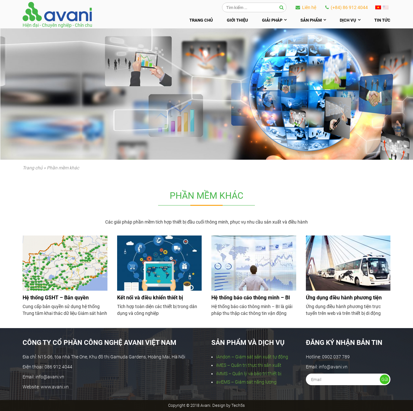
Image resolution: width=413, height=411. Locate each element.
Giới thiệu (237, 20)
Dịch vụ (348, 20)
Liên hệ (306, 7)
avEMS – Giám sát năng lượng (246, 382)
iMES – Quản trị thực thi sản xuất (248, 365)
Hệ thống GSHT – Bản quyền (56, 298)
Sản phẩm (311, 20)
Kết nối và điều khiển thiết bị (150, 298)
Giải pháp (272, 20)
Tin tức (382, 20)
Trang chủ (201, 20)
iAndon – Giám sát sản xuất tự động (252, 356)
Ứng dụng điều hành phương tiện (344, 298)
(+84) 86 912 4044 (346, 7)
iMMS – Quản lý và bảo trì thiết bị (248, 373)
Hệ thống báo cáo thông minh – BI (250, 298)
